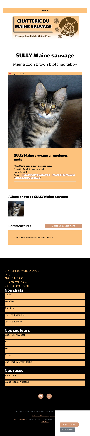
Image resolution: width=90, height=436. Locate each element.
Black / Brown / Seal (15, 335)
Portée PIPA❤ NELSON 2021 (27, 178)
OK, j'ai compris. (69, 424)
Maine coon (11, 375)
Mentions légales (20, 419)
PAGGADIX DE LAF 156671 (63, 175)
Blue (7, 342)
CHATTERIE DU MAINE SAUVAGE (45, 4)
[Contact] (40, 396)
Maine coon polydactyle (17, 382)
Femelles (9, 301)
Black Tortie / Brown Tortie (18, 362)
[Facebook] (49, 396)
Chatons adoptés (13, 322)
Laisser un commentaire (63, 226)
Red (6, 348)
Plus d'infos (68, 429)
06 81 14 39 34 (15, 278)
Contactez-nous (15, 282)
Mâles (8, 295)
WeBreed (45, 422)
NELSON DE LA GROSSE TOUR (36, 175)
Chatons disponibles (15, 315)
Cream (8, 355)
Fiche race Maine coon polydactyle (45, 416)
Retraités (9, 308)
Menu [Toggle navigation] (45, 11)
